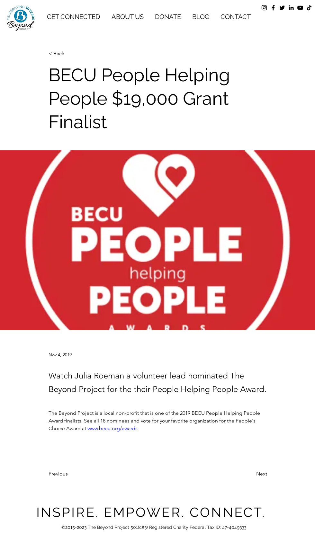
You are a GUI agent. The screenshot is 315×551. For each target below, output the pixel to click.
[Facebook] (273, 7)
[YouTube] (300, 7)
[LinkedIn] (291, 7)
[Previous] (70, 473)
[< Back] (70, 53)
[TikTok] (309, 7)
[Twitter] (282, 7)
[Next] (251, 473)
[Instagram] (264, 7)
